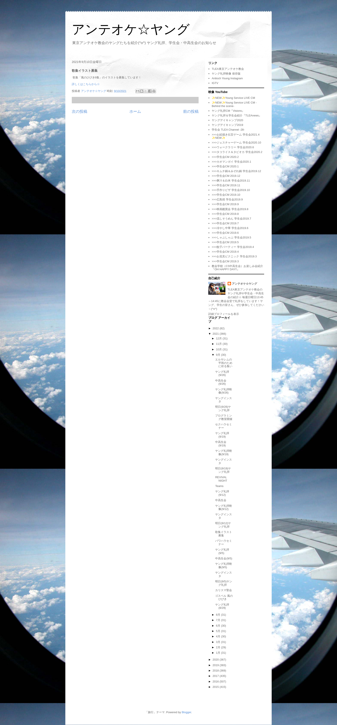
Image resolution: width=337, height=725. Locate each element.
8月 (218, 614)
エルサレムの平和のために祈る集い (223, 363)
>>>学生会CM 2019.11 (226, 185)
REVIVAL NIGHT (221, 479)
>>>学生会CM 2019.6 (225, 232)
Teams (219, 486)
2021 (216, 333)
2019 (216, 665)
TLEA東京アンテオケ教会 (228, 68)
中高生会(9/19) (220, 443)
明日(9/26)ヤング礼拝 (223, 408)
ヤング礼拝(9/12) (222, 493)
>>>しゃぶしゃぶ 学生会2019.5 (231, 237)
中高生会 (220, 500)
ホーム (135, 111)
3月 (218, 642)
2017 (216, 676)
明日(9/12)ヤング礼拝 (223, 525)
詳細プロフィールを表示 (223, 314)
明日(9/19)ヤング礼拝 (223, 470)
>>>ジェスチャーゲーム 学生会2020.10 (236, 142)
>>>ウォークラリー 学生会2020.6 (233, 147)
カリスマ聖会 (223, 590)
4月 (218, 636)
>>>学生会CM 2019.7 (225, 223)
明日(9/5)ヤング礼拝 (223, 583)
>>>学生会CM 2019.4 (225, 251)
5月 (218, 631)
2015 (216, 686)
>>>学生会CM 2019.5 (225, 242)
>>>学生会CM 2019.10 (226, 194)
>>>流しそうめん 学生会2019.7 (231, 218)
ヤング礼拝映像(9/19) (223, 452)
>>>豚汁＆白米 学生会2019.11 (231, 180)
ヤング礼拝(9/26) (222, 373)
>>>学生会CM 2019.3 (225, 261)
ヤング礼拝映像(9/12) (223, 507)
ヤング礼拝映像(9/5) (223, 565)
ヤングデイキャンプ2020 (227, 120)
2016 (216, 681)
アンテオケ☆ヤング (131, 29)
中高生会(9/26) (220, 382)
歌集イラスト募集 (223, 533)
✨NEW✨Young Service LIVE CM (233, 97)
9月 (218, 354)
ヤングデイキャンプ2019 (227, 125)
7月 (218, 620)
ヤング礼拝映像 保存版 (226, 73)
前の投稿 (191, 111)
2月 (218, 647)
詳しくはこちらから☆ (86, 84)
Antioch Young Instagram (227, 78)
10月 (219, 349)
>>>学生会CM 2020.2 (225, 157)
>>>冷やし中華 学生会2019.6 (230, 228)
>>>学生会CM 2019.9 (225, 204)
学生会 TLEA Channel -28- (228, 129)
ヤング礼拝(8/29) (222, 606)
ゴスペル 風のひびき (224, 597)
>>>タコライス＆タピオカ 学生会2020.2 (237, 152)
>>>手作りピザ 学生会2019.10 (231, 190)
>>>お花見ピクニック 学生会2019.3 (234, 256)
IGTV (215, 83)
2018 (216, 670)
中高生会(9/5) (223, 558)
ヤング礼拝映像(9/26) (223, 391)
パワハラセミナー (223, 542)
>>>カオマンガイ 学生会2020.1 (231, 161)
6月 (218, 625)
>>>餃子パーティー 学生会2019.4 (233, 247)
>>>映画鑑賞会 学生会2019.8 (230, 209)
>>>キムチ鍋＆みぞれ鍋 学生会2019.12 (236, 171)
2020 (216, 659)
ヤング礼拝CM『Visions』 (228, 110)
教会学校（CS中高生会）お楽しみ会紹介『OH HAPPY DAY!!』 (237, 267)
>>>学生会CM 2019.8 (225, 213)
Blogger (186, 712)
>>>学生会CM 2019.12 (226, 175)
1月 (218, 652)
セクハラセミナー (223, 426)
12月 (219, 338)
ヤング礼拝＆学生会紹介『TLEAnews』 (237, 115)
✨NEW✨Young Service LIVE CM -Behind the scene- (234, 104)
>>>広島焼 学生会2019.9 (227, 199)
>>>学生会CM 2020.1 (225, 166)
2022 (216, 328)
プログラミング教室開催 (223, 417)
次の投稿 (79, 111)
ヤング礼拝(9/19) (222, 435)
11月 (219, 343)
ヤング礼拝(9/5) (222, 551)
